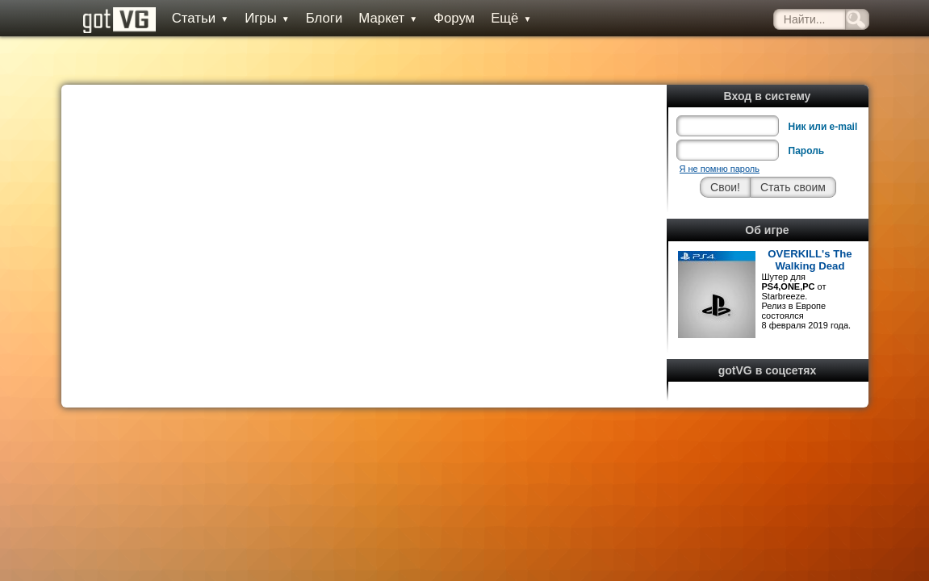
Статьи (186, 18)
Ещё (497, 18)
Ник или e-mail (823, 90)
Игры (253, 18)
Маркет (374, 18)
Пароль (807, 114)
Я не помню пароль (720, 132)
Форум (440, 18)
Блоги (309, 18)
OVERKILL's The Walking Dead (810, 223)
